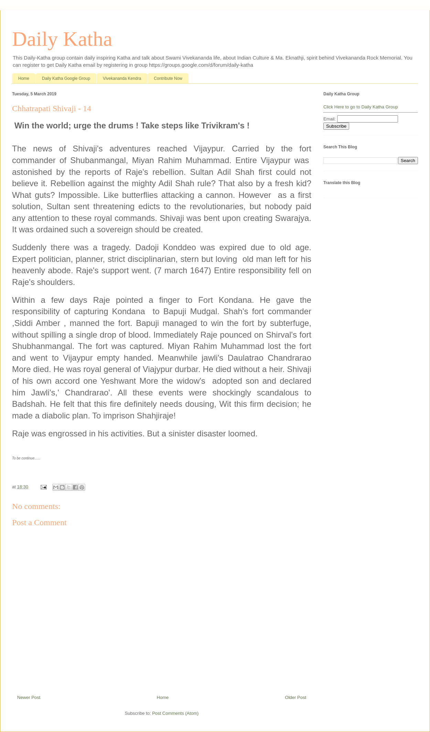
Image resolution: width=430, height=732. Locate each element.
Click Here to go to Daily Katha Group (360, 106)
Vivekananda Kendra (122, 78)
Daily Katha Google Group (66, 78)
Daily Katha (62, 39)
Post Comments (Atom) (175, 713)
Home (23, 78)
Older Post (295, 697)
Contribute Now (168, 78)
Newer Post (28, 697)
